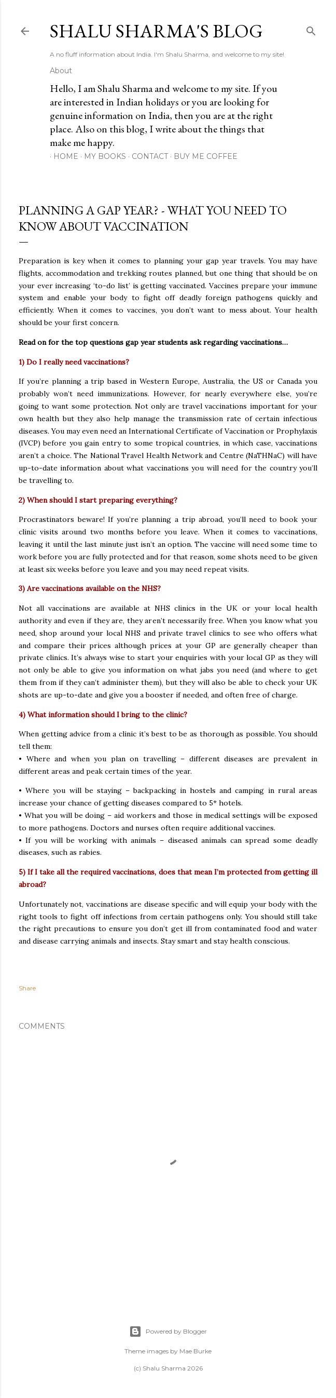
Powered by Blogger (168, 1331)
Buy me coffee (202, 156)
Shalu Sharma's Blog (156, 31)
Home (62, 156)
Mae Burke (195, 1351)
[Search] (311, 29)
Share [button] (27, 988)
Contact (146, 156)
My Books (101, 156)
